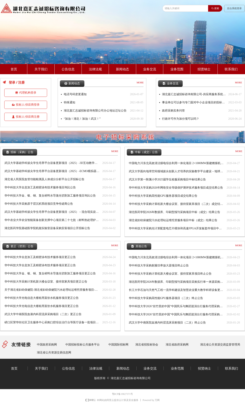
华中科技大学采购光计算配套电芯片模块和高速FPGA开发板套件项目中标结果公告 (177, 228)
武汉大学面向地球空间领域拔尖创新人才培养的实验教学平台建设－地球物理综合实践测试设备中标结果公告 (177, 171)
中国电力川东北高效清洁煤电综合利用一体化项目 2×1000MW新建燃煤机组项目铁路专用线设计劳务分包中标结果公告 (177, 163)
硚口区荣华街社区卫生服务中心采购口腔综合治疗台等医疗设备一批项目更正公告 (52, 322)
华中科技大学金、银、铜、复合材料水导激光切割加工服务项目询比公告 (50, 195)
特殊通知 (69, 102)
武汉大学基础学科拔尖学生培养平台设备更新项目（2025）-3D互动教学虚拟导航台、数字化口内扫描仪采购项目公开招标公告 (52, 162)
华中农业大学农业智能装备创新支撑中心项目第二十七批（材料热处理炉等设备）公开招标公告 (52, 220)
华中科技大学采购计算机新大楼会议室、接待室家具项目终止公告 (170, 273)
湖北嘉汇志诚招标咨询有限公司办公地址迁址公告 (95, 110)
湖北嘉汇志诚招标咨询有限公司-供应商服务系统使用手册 (194, 94)
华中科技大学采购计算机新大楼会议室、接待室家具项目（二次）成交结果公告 (177, 203)
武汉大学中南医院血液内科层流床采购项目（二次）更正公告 (43, 314)
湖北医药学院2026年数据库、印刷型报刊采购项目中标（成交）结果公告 (174, 212)
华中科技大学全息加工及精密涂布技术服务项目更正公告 (40, 257)
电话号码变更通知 (75, 94)
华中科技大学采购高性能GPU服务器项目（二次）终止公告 (166, 298)
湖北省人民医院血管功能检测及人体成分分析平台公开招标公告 (44, 179)
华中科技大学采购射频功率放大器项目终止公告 (159, 265)
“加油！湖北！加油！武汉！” (82, 118)
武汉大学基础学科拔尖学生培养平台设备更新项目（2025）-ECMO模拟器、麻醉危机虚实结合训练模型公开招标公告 (52, 171)
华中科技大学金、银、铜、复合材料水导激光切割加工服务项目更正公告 (50, 273)
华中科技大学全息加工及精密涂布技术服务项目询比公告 (40, 187)
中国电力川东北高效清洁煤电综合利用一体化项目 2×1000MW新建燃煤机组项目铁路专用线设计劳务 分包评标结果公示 (177, 257)
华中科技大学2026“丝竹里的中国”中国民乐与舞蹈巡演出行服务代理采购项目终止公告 (177, 306)
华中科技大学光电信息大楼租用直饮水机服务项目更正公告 (41, 297)
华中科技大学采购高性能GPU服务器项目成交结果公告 (163, 195)
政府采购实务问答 (173, 110)
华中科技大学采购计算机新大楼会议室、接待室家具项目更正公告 (45, 281)
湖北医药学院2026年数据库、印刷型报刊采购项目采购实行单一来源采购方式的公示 (177, 281)
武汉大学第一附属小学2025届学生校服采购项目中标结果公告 (167, 179)
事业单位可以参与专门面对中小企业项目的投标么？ (194, 102)
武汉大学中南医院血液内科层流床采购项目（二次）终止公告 (167, 322)
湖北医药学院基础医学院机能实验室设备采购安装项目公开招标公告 (47, 228)
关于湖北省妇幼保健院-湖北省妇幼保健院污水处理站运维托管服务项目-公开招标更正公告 (52, 289)
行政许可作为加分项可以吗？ (180, 118)
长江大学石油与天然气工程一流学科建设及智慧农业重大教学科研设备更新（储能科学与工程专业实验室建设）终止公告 (177, 289)
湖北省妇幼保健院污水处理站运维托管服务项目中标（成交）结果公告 (173, 220)
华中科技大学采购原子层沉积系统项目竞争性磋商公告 (38, 203)
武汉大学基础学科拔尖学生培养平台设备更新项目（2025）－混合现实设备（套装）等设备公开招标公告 (52, 211)
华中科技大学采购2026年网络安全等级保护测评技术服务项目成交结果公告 (176, 187)
